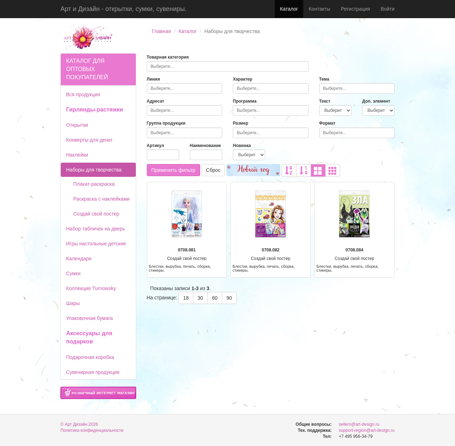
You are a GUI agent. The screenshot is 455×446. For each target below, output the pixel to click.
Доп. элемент (376, 101)
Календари (78, 258)
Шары (73, 303)
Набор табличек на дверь (95, 229)
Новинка (242, 145)
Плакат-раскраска (94, 184)
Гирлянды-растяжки (94, 110)
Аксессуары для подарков (89, 337)
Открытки (77, 125)
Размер (240, 123)
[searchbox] (227, 66)
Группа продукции (166, 123)
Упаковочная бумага (89, 318)
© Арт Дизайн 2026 (79, 424)
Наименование (205, 145)
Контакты (319, 9)
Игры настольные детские (96, 243)
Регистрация (355, 9)
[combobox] (228, 66)
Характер (242, 79)
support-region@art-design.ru (367, 430)
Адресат (156, 101)
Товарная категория (168, 57)
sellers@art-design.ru (359, 424)
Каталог (289, 9)
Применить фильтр (173, 170)
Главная (161, 31)
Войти (388, 9)
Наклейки (77, 155)
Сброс (213, 170)
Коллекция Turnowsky (91, 288)
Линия (153, 79)
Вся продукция (83, 94)
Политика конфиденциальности (91, 430)
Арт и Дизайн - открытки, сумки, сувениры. (123, 8)
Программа (245, 101)
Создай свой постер (96, 214)
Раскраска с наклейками (101, 199)
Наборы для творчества (94, 170)
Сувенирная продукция (92, 372)
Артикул (155, 145)
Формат (327, 123)
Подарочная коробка (90, 357)
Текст (325, 101)
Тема (324, 79)
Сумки (73, 273)
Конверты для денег (89, 140)
